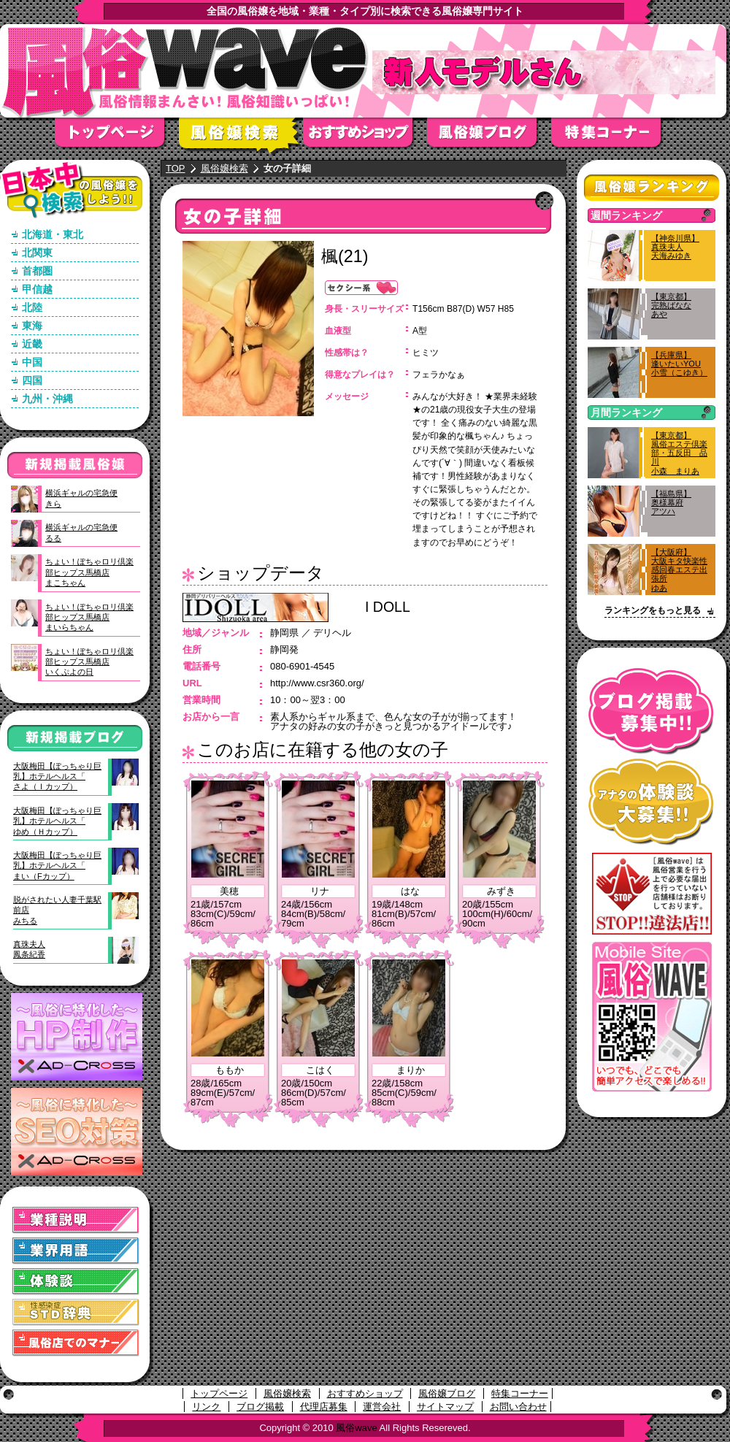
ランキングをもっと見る (652, 610)
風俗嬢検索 (241, 137)
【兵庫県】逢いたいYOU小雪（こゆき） (679, 363)
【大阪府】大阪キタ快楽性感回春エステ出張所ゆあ (679, 570)
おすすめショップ (365, 137)
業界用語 (75, 1251)
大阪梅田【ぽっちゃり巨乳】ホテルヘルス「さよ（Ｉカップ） (57, 776)
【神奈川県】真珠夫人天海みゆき (675, 247)
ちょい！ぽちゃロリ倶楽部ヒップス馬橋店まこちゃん (89, 572)
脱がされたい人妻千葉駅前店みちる (57, 910)
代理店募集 (323, 1406)
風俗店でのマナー (75, 1343)
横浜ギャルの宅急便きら (81, 497)
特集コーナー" (613, 137)
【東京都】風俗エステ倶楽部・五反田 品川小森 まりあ (679, 453)
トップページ (117, 137)
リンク (206, 1406)
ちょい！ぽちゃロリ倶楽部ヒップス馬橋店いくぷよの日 (89, 662)
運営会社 (382, 1406)
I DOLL (387, 607)
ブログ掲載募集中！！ (651, 711)
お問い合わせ (518, 1406)
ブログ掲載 (260, 1406)
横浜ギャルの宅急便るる (81, 532)
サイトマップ (445, 1406)
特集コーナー (519, 1393)
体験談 (75, 1281)
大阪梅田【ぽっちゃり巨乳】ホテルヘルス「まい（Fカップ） (57, 866)
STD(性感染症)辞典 (75, 1312)
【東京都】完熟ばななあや (671, 305)
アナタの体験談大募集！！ (651, 802)
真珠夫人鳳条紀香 (29, 949)
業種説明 (75, 1220)
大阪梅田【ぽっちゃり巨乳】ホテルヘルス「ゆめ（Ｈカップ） (57, 821)
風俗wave (356, 1427)
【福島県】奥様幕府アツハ (671, 502)
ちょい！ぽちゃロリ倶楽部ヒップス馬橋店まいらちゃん (89, 617)
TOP (175, 168)
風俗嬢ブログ (489, 137)
